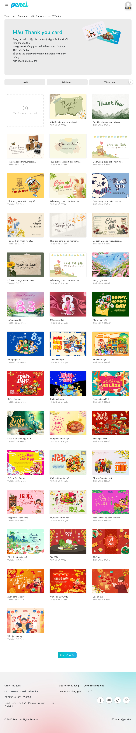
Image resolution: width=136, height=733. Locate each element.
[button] (128, 4)
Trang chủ (9, 16)
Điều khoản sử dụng (69, 685)
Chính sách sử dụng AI (70, 691)
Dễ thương (67, 82)
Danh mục (22, 16)
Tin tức (89, 691)
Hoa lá (25, 82)
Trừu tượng (109, 82)
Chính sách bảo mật (94, 685)
